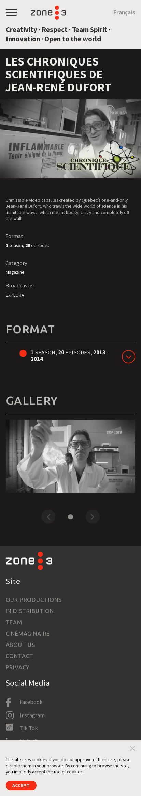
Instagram (32, 715)
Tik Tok (29, 728)
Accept (21, 785)
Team (14, 622)
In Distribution (30, 611)
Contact (20, 656)
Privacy (18, 667)
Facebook (31, 702)
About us (21, 645)
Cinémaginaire (28, 634)
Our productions (34, 600)
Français (124, 12)
